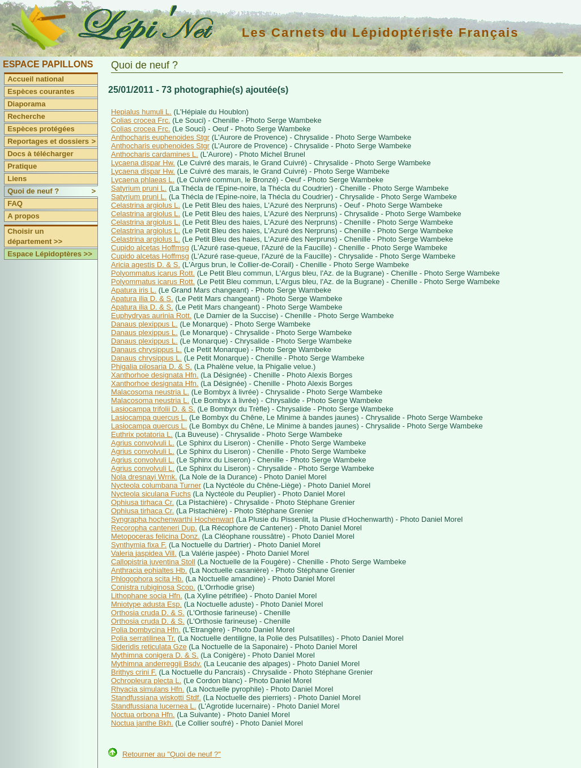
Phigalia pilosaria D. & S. (151, 366)
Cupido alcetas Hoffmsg (150, 247)
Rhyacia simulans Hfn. (147, 689)
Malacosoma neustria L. (150, 392)
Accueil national (35, 79)
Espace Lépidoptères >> (49, 254)
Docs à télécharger (40, 153)
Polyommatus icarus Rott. (153, 273)
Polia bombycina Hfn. (146, 629)
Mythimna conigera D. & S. (155, 655)
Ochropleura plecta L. (146, 680)
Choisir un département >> (34, 236)
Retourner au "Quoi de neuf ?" (171, 754)
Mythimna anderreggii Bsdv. (156, 663)
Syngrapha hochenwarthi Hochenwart (172, 519)
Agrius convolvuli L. (142, 443)
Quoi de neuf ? (52, 191)
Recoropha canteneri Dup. (154, 528)
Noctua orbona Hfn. (143, 714)
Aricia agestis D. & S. (145, 264)
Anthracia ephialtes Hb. (149, 570)
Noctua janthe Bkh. (142, 723)
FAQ (15, 203)
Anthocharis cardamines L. (154, 154)
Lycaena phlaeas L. (142, 179)
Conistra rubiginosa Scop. (153, 587)
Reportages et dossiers (52, 141)
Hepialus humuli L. (141, 112)
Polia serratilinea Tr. (143, 638)
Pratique (22, 166)
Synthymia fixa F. (138, 544)
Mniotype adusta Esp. (146, 604)
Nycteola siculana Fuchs (151, 494)
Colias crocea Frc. (140, 120)
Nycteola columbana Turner (156, 485)
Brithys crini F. (134, 672)
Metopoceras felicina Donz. (155, 536)
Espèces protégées (41, 129)
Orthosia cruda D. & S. (148, 612)
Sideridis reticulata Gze (149, 646)
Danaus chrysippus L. (146, 349)
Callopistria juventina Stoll (153, 561)
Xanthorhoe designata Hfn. (155, 375)
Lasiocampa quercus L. (149, 417)
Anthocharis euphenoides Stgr (160, 137)
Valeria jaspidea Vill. (144, 553)
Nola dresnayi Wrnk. (144, 477)
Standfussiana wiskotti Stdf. (156, 697)
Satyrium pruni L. (138, 188)
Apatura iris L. (133, 290)
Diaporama (26, 104)
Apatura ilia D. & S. (142, 298)
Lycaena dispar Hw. (143, 162)
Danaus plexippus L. (144, 324)
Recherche (26, 116)
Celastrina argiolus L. (145, 205)
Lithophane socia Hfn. (146, 595)
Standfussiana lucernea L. (153, 706)
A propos (23, 216)
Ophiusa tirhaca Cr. (142, 502)
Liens (17, 178)
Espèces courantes (41, 91)
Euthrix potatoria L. (142, 434)
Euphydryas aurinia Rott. (151, 315)
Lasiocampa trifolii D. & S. (153, 409)
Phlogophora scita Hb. (147, 578)
